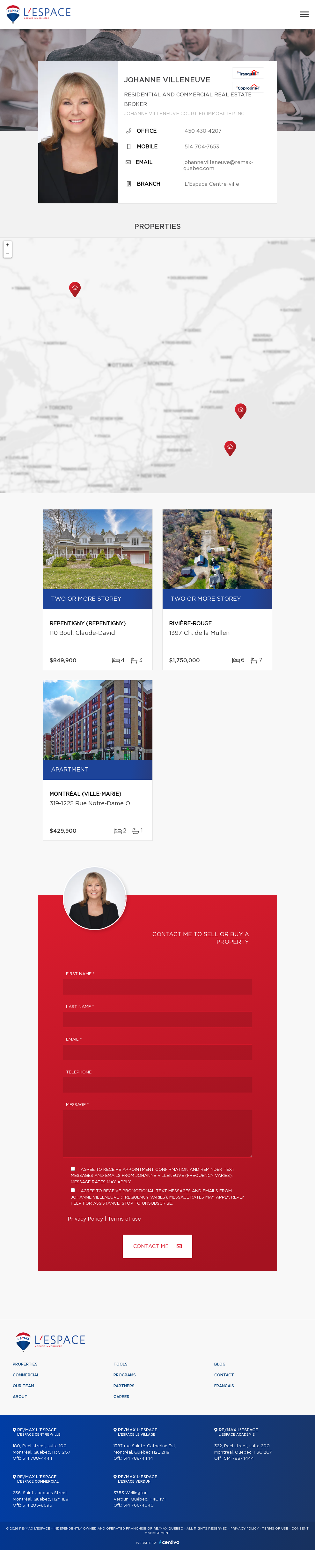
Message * (77, 1105)
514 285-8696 (37, 1505)
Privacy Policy (85, 1219)
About (20, 1397)
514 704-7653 (202, 146)
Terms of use (124, 1219)
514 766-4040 (138, 1505)
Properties (25, 1364)
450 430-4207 (203, 131)
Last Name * (80, 1007)
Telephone (79, 1072)
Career (121, 1397)
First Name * (80, 974)
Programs (125, 1375)
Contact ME (157, 1246)
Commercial (26, 1375)
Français (224, 1386)
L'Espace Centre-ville (212, 184)
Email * (74, 1039)
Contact (224, 1375)
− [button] (8, 253)
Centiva (169, 1542)
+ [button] (8, 245)
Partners (124, 1386)
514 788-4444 (37, 1458)
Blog (219, 1364)
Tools (121, 1364)
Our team (23, 1386)
